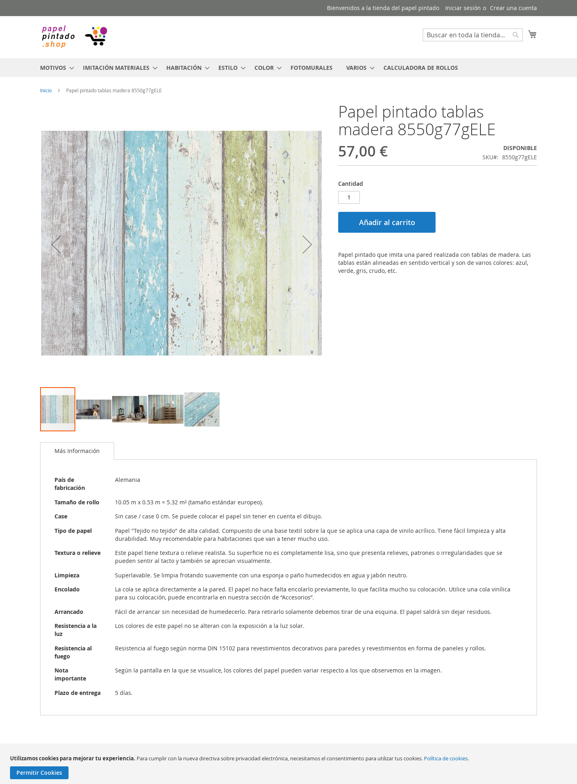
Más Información (77, 451)
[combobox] (473, 34)
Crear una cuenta (513, 8)
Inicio (46, 90)
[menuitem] (54, 67)
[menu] (288, 67)
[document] (289, 767)
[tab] (77, 451)
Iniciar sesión (463, 8)
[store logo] (74, 36)
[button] (56, 244)
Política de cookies (446, 758)
